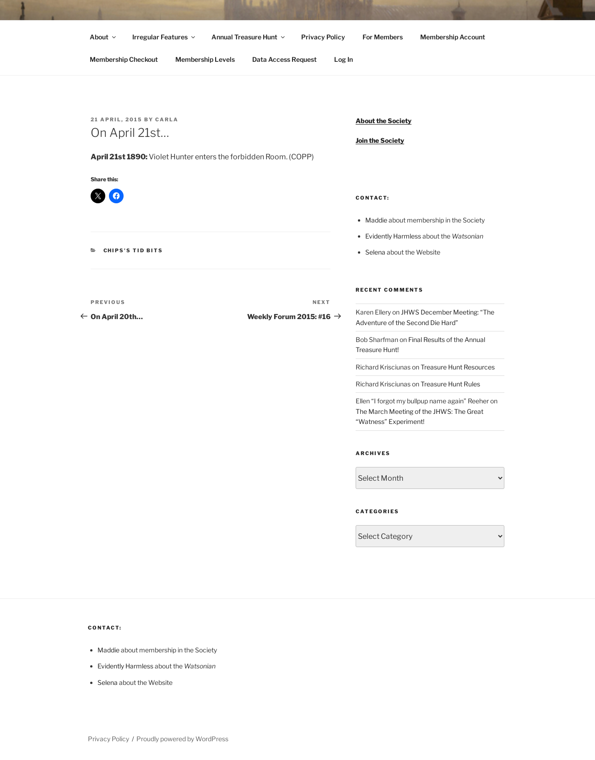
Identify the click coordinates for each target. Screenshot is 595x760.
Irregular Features (164, 37)
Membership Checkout (124, 59)
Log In (343, 59)
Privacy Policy (323, 37)
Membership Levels (205, 59)
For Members (382, 37)
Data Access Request (284, 59)
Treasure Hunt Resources (458, 367)
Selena (375, 252)
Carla (166, 119)
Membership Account (452, 37)
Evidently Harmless (393, 236)
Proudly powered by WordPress (182, 739)
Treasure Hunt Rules (450, 384)
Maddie (376, 220)
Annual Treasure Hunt (248, 37)
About (103, 37)
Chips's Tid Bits (133, 250)
